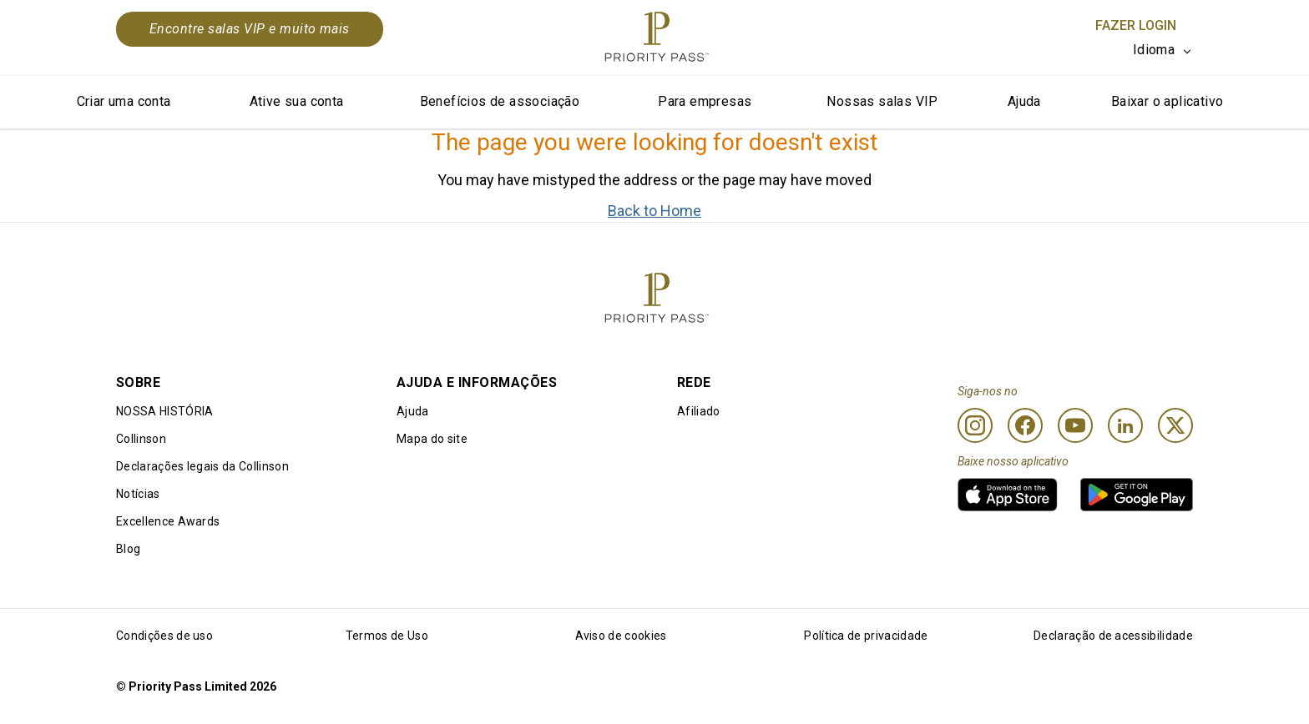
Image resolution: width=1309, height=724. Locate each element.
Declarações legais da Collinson (202, 466)
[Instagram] (975, 425)
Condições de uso (164, 635)
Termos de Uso (387, 635)
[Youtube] (1075, 425)
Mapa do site (432, 438)
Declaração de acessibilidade (1113, 635)
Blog (128, 549)
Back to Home (654, 210)
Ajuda (1024, 101)
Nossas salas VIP (882, 101)
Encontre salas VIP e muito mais (249, 29)
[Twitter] (1175, 425)
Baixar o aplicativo (1167, 101)
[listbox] (1163, 50)
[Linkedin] (1125, 425)
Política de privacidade (865, 635)
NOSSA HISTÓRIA (164, 411)
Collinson (141, 438)
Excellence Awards (168, 521)
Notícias (138, 493)
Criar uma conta (124, 101)
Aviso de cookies (621, 635)
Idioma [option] (1154, 50)
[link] (1008, 494)
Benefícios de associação (500, 101)
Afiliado (698, 411)
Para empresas (704, 101)
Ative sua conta (297, 101)
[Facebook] (1025, 425)
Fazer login (1135, 25)
